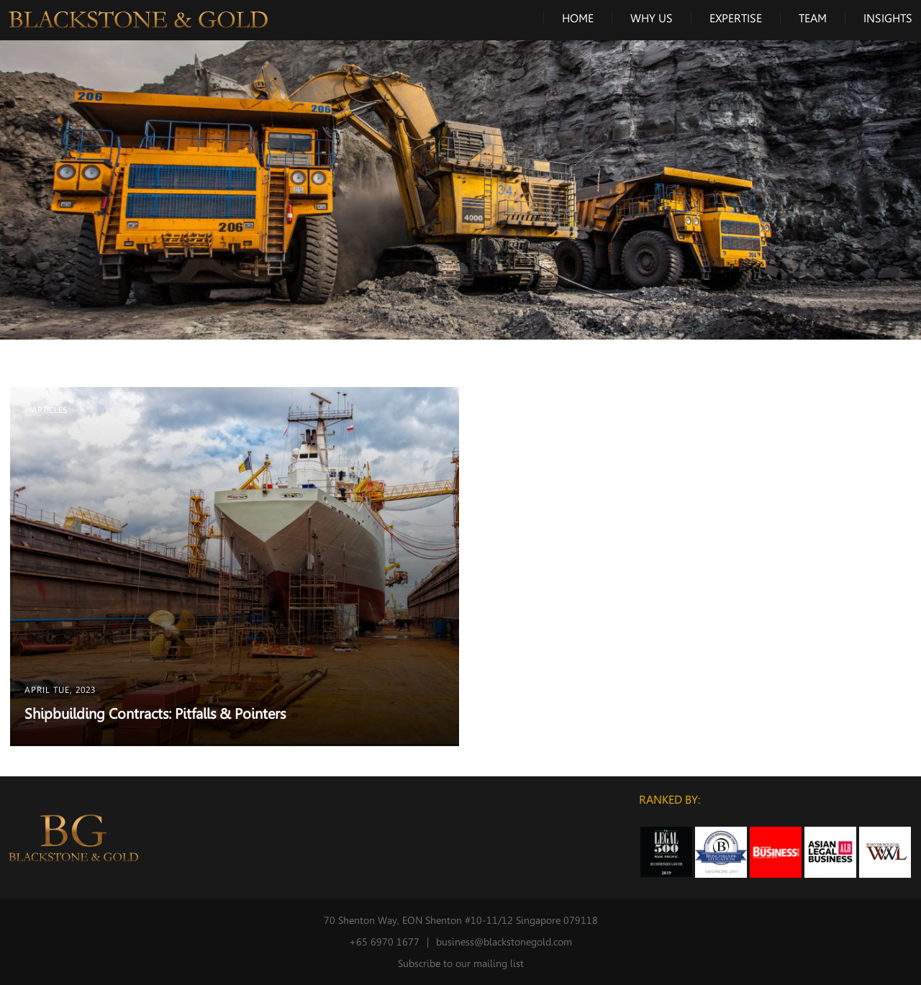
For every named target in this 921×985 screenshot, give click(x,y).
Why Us (651, 18)
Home (578, 18)
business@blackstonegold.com (504, 942)
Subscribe (419, 963)
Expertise (735, 18)
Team (813, 18)
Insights (887, 18)
